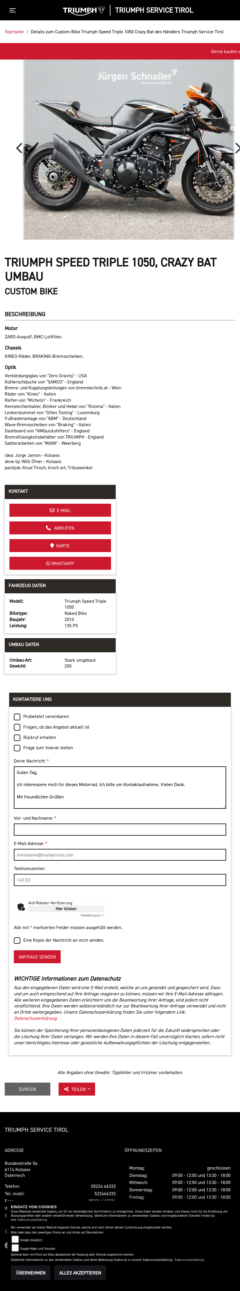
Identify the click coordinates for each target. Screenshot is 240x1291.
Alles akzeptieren (80, 1273)
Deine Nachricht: (31, 761)
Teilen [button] (75, 1089)
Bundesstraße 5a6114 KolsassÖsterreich (21, 1169)
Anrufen (60, 528)
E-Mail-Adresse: (30, 843)
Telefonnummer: (29, 868)
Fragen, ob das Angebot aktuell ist (56, 727)
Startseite (14, 31)
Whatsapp (60, 563)
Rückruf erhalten (39, 737)
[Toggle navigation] (13, 10)
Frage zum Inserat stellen (48, 747)
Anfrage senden (37, 957)
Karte (60, 546)
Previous (20, 150)
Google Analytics (31, 1240)
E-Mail (60, 510)
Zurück (27, 1089)
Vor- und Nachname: (35, 818)
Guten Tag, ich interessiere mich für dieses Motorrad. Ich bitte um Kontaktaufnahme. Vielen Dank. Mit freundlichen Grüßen (120, 787)
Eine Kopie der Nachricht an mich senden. (63, 940)
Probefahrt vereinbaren (46, 716)
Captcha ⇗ (92, 915)
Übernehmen (30, 1273)
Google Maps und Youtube (37, 1249)
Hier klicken (66, 908)
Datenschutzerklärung (35, 1018)
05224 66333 (103, 1186)
